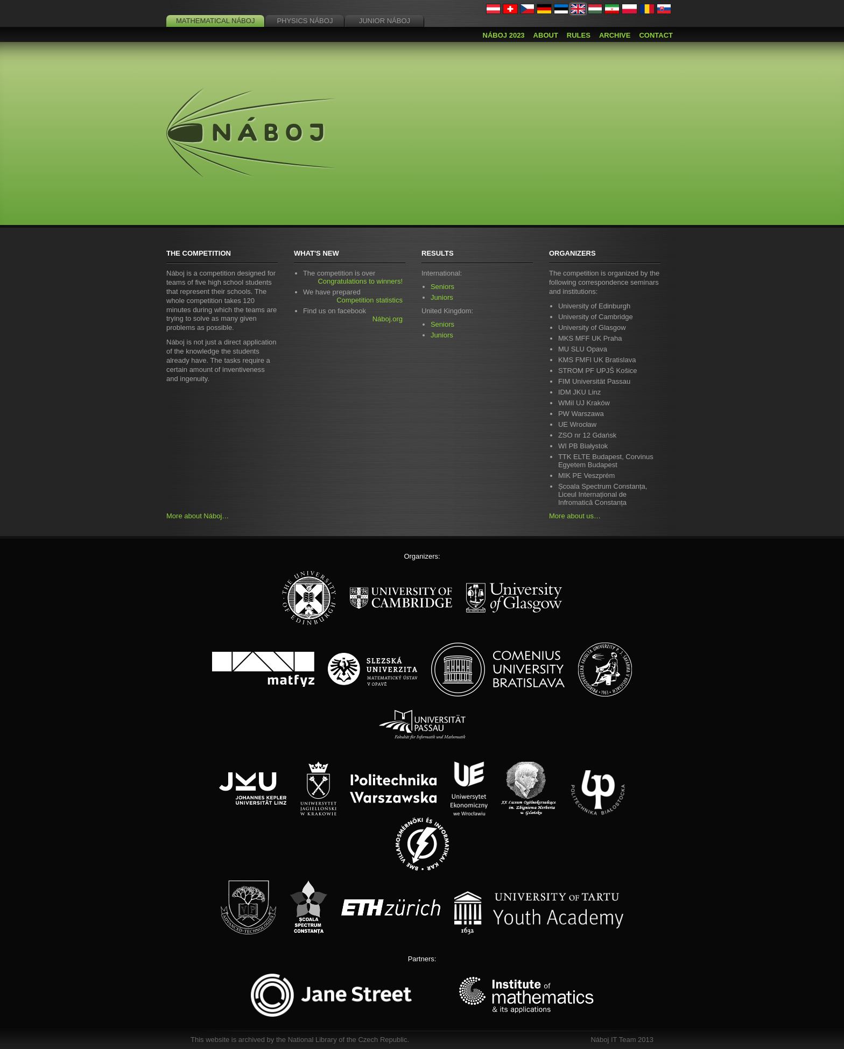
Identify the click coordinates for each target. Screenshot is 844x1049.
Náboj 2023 (504, 35)
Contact (656, 35)
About (545, 35)
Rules (578, 35)
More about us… (575, 516)
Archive (615, 35)
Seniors (442, 287)
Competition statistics (369, 300)
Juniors (442, 297)
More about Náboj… (197, 516)
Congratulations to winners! (360, 281)
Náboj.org (387, 319)
